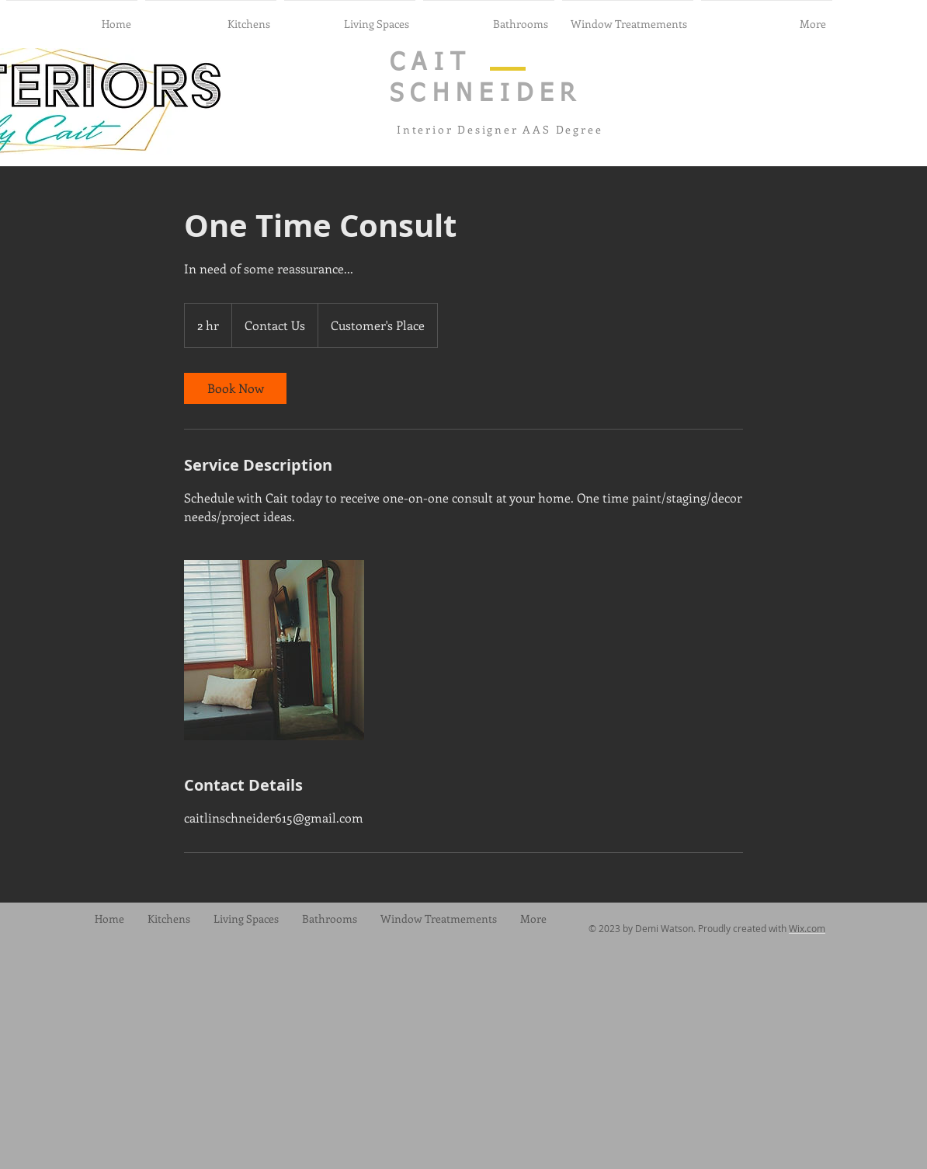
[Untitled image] (274, 650)
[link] (235, 388)
